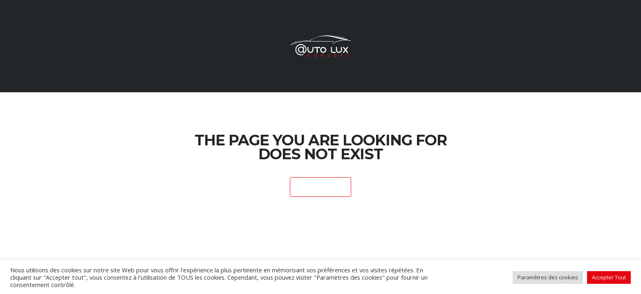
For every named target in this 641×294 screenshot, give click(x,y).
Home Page (321, 187)
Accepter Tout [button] (609, 277)
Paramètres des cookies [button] (548, 277)
